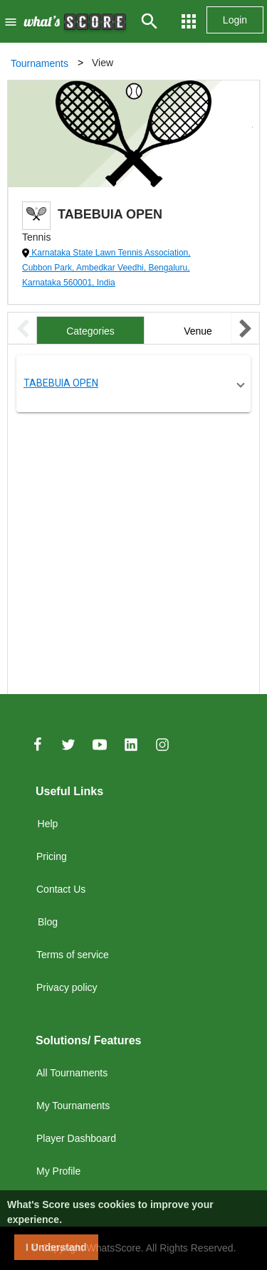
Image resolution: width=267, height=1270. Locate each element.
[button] (133, 383)
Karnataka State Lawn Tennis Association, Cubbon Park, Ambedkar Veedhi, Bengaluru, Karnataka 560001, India (106, 268)
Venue (198, 331)
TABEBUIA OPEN (60, 383)
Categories (90, 331)
